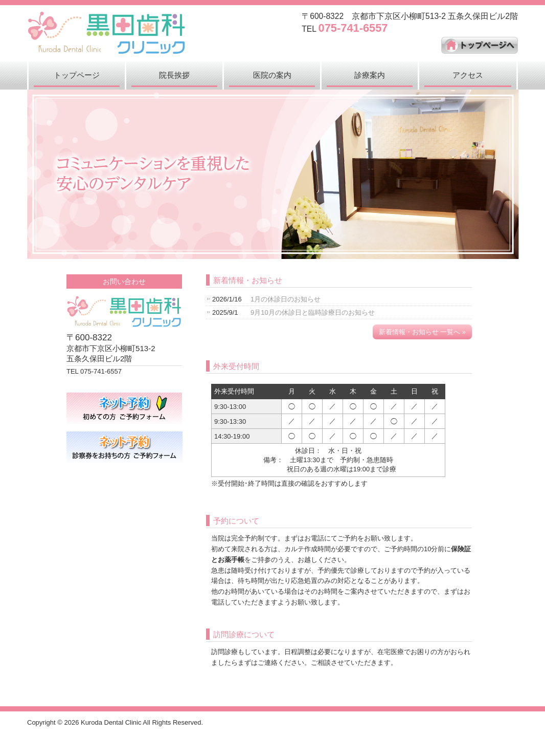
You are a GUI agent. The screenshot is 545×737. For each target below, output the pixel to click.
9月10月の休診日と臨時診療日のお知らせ (313, 312)
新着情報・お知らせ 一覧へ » (422, 332)
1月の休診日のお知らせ (286, 299)
